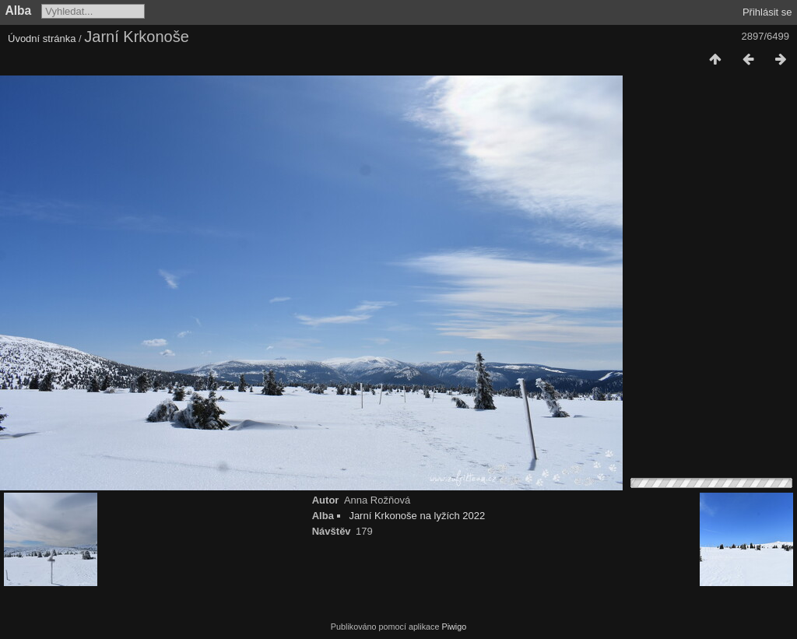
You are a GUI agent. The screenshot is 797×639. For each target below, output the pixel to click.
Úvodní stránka (41, 38)
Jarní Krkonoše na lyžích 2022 (417, 515)
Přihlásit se (767, 12)
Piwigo (453, 626)
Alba (18, 10)
